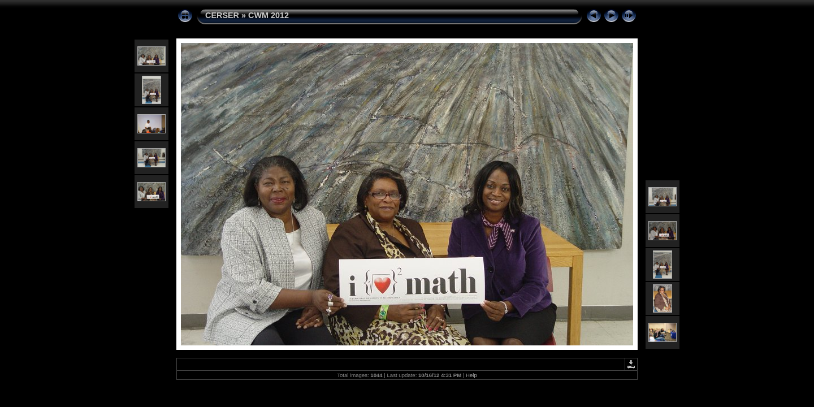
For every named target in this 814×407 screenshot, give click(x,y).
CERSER (222, 15)
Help (471, 375)
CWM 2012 (268, 15)
